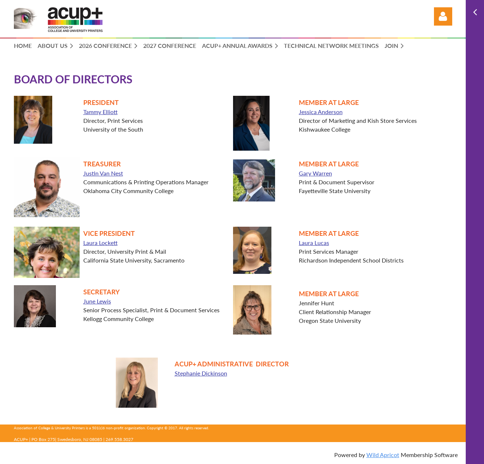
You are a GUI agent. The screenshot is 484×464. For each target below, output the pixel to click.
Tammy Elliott (100, 111)
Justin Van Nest (103, 173)
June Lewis (97, 301)
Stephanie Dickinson (195, 373)
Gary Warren (315, 173)
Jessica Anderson (321, 111)
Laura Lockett (100, 242)
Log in (443, 16)
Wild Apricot (382, 454)
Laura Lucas (314, 242)
